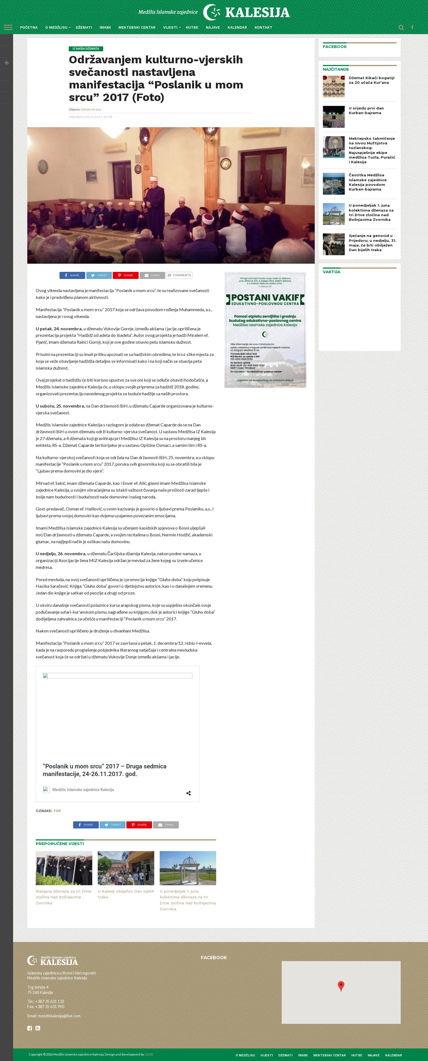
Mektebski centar (137, 27)
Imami (105, 27)
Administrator (91, 109)
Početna (29, 27)
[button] (341, 986)
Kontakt (263, 27)
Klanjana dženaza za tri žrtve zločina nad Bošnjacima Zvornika (63, 897)
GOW (149, 1054)
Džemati (84, 27)
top (57, 811)
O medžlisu (56, 27)
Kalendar (237, 27)
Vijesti (170, 27)
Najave (213, 27)
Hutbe (192, 27)
